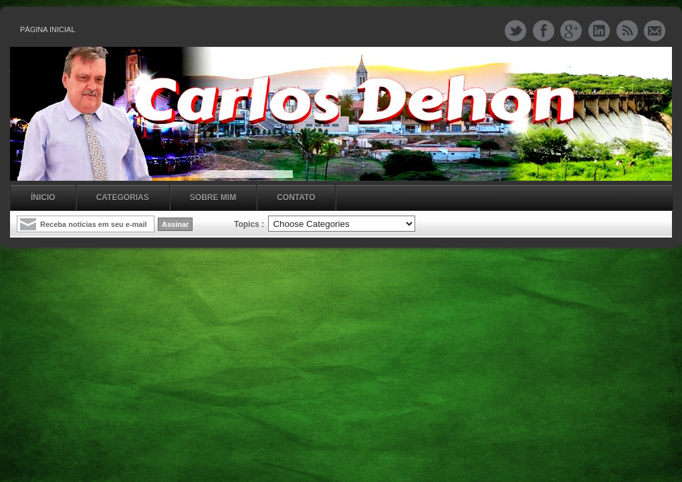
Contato (296, 197)
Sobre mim (213, 197)
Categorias (122, 197)
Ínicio (43, 197)
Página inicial (48, 29)
